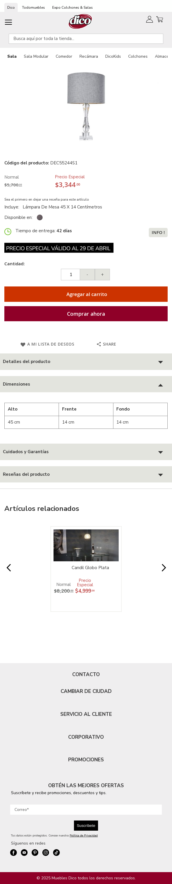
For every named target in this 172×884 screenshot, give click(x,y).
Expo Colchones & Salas (72, 7)
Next (164, 570)
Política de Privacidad (84, 836)
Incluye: (12, 207)
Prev (8, 570)
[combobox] (86, 39)
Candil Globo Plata (90, 568)
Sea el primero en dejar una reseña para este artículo (46, 199)
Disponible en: (18, 217)
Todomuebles (33, 7)
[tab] (86, 361)
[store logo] (80, 21)
